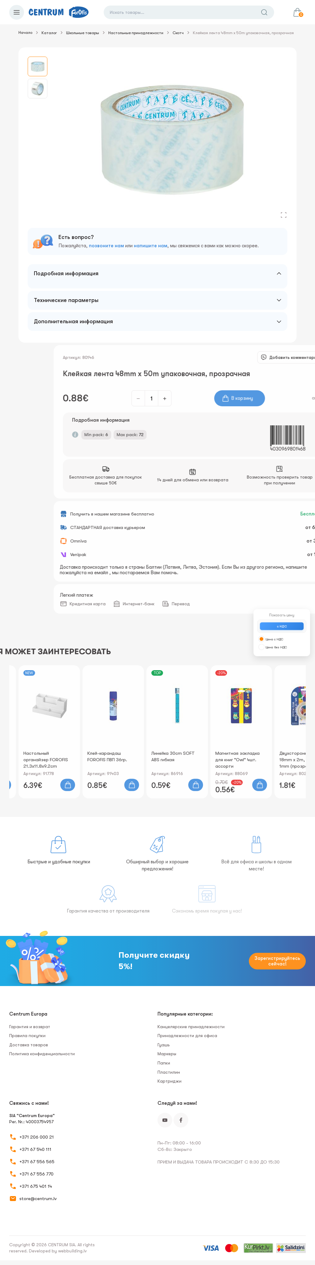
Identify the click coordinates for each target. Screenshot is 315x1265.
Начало (25, 32)
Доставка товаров (28, 1044)
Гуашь (164, 1044)
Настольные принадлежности (135, 32)
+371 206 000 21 (36, 1137)
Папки (164, 1062)
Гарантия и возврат (29, 1026)
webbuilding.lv (72, 1250)
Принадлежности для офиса (187, 1035)
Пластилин (169, 1072)
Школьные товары (82, 32)
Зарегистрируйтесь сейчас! (277, 961)
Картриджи (169, 1081)
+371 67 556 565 (36, 1161)
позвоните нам (106, 246)
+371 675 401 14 (35, 1186)
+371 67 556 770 (36, 1174)
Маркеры (167, 1053)
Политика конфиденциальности (42, 1053)
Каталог (49, 32)
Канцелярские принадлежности (191, 1026)
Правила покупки (27, 1035)
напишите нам (150, 246)
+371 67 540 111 (35, 1149)
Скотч (178, 32)
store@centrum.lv (38, 1198)
